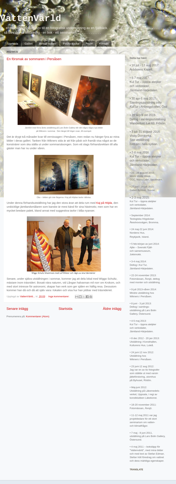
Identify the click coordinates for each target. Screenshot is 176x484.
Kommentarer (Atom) (37, 316)
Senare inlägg (17, 309)
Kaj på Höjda (104, 202)
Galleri (29, 43)
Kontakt (104, 43)
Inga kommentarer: (59, 296)
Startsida (12, 43)
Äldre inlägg (112, 309)
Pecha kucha (71, 43)
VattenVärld (30, 18)
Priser (89, 43)
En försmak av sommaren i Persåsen (34, 59)
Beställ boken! (48, 43)
